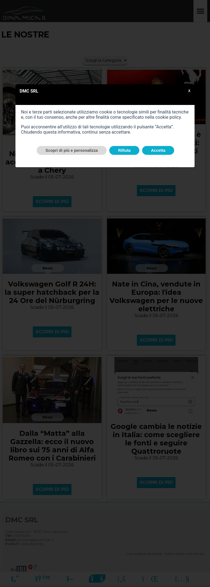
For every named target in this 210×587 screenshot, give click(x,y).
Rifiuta (124, 150)
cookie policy (168, 117)
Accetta (158, 150)
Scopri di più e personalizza (72, 150)
